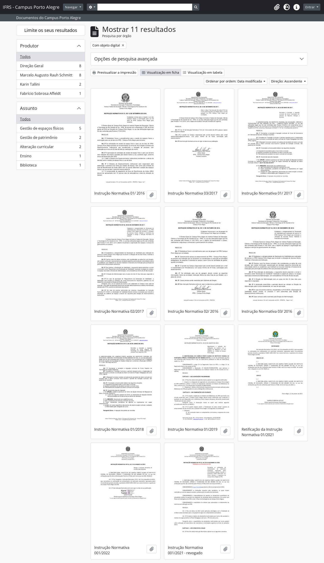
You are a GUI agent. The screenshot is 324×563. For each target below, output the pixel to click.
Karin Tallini (50, 85)
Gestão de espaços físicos (50, 129)
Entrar (310, 7)
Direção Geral (50, 67)
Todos (25, 56)
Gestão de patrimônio (50, 138)
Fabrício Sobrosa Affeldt (50, 94)
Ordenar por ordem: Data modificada (234, 81)
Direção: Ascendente (287, 81)
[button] (277, 7)
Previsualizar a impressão (114, 72)
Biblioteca (50, 166)
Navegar (72, 7)
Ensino (50, 157)
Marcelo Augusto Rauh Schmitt (50, 76)
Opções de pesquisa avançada (125, 59)
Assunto (28, 108)
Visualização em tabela (202, 72)
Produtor (29, 46)
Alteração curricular (50, 147)
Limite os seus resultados (50, 30)
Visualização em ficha (160, 72)
